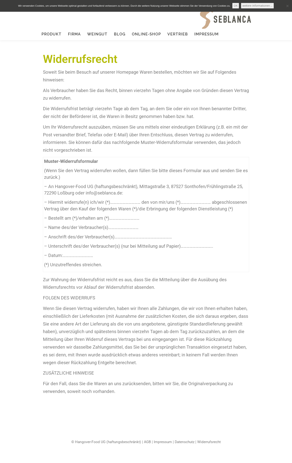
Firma (74, 34)
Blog (119, 34)
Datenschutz (184, 442)
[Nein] (287, 6)
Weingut (97, 34)
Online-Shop (146, 34)
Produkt (51, 34)
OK (236, 5)
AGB (147, 442)
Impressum (206, 34)
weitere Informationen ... (257, 5)
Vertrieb (177, 34)
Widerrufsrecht (209, 442)
